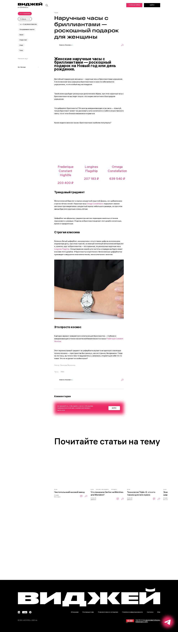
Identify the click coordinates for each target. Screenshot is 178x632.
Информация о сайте (141, 621)
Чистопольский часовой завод (69, 492)
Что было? (114, 489)
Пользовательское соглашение (108, 612)
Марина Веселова (57, 496)
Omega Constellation (95, 203)
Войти (152, 5)
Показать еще (23, 58)
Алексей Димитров (93, 498)
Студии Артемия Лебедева (151, 620)
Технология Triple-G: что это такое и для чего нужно (141, 493)
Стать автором (134, 5)
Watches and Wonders (102, 489)
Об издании (74, 612)
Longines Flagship (61, 249)
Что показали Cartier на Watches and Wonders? (107, 493)
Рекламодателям (88, 612)
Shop (158, 612)
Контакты (150, 612)
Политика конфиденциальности (132, 612)
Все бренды (28, 67)
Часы (62, 371)
